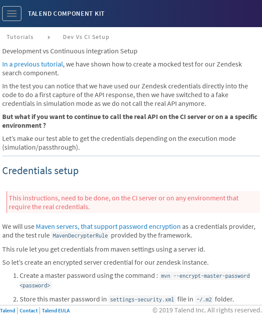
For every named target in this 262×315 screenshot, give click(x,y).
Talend (7, 310)
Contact (29, 310)
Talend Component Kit (66, 13)
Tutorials (20, 37)
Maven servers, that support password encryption (108, 226)
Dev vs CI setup (86, 37)
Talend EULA (56, 310)
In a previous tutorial (32, 64)
